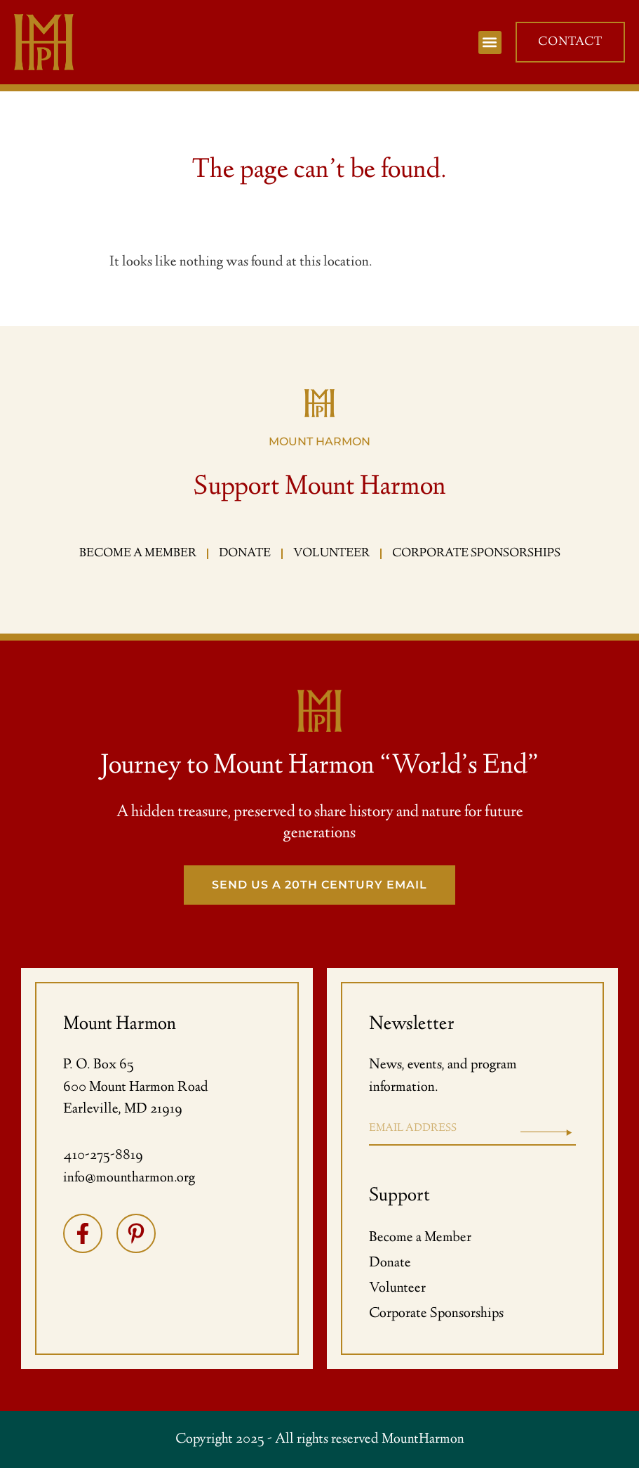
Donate (390, 1263)
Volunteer (397, 1288)
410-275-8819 (103, 1156)
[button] (490, 42)
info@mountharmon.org (129, 1178)
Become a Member (420, 1238)
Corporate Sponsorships (436, 1314)
